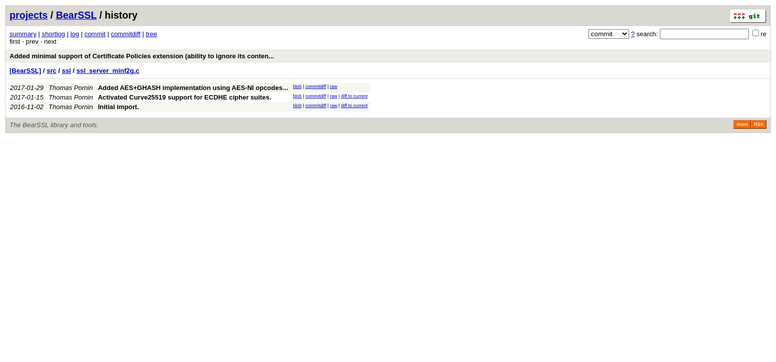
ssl (66, 70)
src (52, 70)
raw (333, 86)
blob (297, 86)
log (74, 34)
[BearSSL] (25, 70)
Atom (742, 124)
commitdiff (125, 34)
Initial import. (118, 107)
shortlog (53, 34)
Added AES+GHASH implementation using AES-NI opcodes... (193, 88)
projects (29, 15)
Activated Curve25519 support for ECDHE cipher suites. (185, 97)
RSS (758, 124)
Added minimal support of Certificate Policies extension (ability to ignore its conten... (142, 56)
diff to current (354, 96)
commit (95, 34)
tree (151, 34)
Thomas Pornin (71, 88)
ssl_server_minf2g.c (107, 70)
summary (23, 34)
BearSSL (76, 15)
